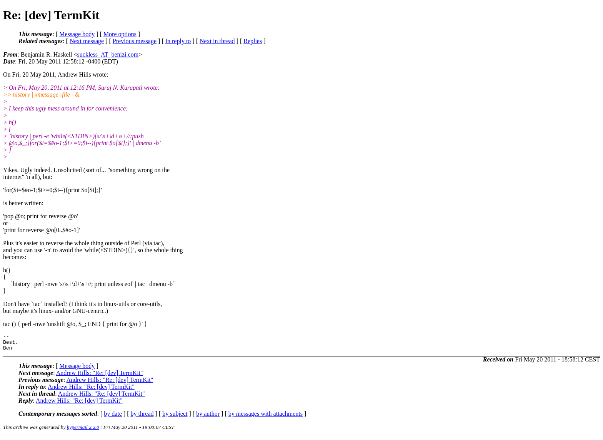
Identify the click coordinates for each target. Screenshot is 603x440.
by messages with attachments (265, 417)
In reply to (178, 41)
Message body (77, 34)
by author (208, 417)
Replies (252, 41)
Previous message (135, 41)
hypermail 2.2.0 (83, 430)
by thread (142, 417)
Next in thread (217, 41)
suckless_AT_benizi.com (108, 54)
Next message (87, 41)
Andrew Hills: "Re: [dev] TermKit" (99, 376)
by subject (174, 417)
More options (120, 34)
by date (113, 417)
